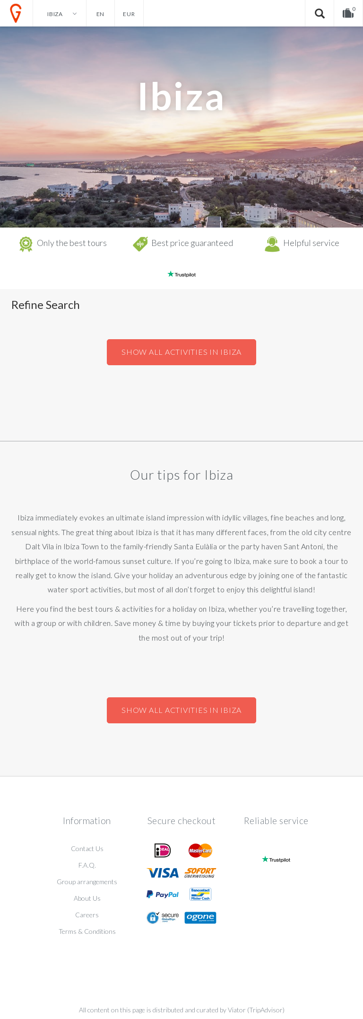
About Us (87, 898)
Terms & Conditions (87, 931)
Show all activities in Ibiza (181, 351)
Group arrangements (87, 882)
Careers (87, 915)
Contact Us (87, 848)
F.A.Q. (87, 865)
